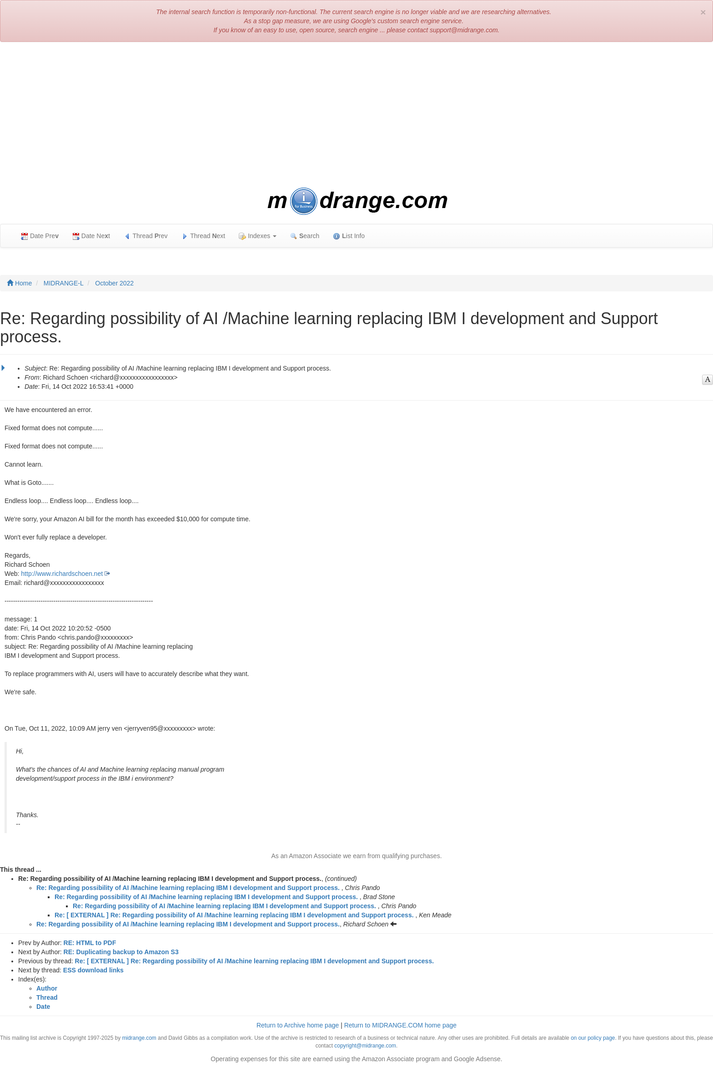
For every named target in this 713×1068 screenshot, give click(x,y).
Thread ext (203, 236)
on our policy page (593, 1038)
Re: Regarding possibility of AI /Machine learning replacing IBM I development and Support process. (188, 887)
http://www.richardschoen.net (62, 573)
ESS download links (93, 970)
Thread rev (146, 236)
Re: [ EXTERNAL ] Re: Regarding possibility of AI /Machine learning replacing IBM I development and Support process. (234, 915)
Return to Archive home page (297, 1025)
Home (19, 283)
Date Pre (40, 236)
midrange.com (139, 1038)
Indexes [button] (257, 236)
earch (304, 236)
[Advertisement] (356, 114)
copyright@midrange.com (365, 1046)
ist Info (349, 236)
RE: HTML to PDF (90, 942)
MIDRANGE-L (64, 283)
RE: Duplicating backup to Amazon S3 (121, 952)
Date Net (91, 236)
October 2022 (114, 283)
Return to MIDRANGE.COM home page (400, 1025)
